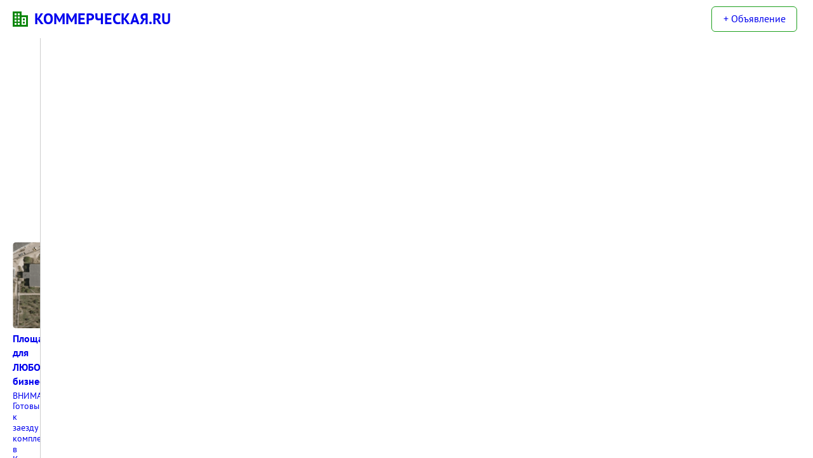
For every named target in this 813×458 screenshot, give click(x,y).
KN (20, 19)
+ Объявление (754, 18)
